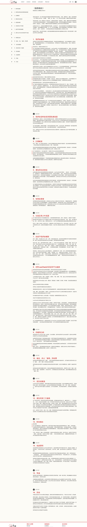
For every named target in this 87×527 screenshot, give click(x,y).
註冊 (70, 1)
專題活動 (47, 1)
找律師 (22, 1)
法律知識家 (40, 1)
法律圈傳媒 (46, 525)
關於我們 (28, 525)
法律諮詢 (28, 1)
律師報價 (34, 1)
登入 (73, 1)
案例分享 (63, 525)
